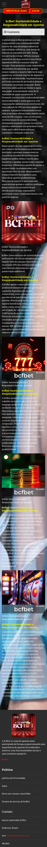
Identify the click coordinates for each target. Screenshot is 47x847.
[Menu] (4, 4)
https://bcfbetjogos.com (18, 835)
